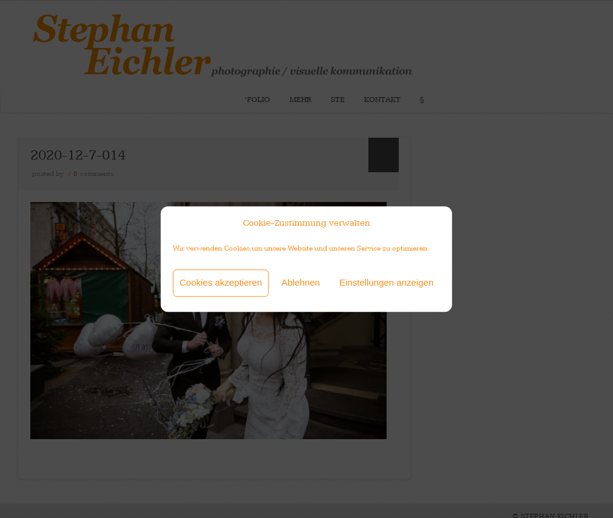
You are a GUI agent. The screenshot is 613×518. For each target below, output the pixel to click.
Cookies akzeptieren (221, 282)
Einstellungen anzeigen (386, 282)
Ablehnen (301, 282)
